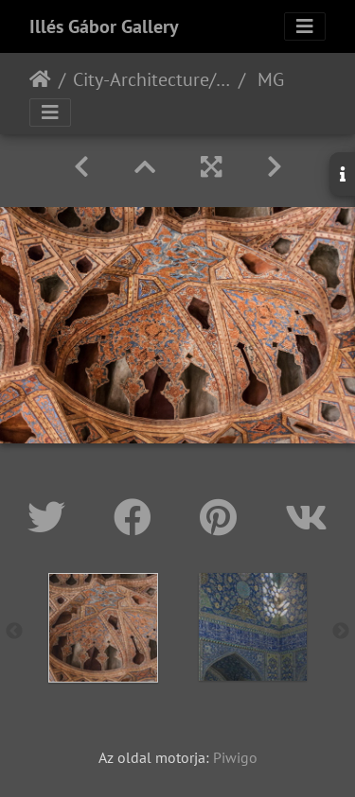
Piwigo (235, 757)
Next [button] (340, 631)
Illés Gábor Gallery (104, 26)
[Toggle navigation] (305, 26)
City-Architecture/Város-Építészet (152, 79)
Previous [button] (14, 631)
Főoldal (40, 79)
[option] (103, 627)
